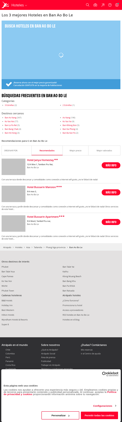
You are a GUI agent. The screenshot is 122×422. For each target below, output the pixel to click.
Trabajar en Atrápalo (50, 365)
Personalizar (60, 415)
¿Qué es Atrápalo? (49, 349)
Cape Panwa (7, 276)
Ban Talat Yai (68, 266)
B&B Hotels (7, 300)
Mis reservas (87, 350)
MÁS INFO (111, 165)
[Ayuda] (110, 5)
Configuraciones (102, 405)
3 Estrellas (9, 105)
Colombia (10, 353)
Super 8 (5, 324)
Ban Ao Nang (10, 117)
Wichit (4, 285)
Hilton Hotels (8, 314)
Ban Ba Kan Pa (69, 133)
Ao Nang (66, 117)
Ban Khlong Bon (70, 125)
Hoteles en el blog (71, 319)
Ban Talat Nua (8, 271)
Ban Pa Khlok (69, 285)
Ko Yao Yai (67, 121)
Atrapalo (7, 247)
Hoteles (18, 247)
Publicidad (46, 361)
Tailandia (38, 247)
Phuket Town (8, 290)
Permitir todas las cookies (99, 415)
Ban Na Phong (69, 129)
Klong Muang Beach (72, 276)
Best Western (8, 310)
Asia (28, 247)
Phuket (5, 266)
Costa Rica (10, 365)
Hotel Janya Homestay (40, 160)
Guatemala (11, 368)
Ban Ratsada (68, 290)
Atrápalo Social (48, 353)
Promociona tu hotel (72, 305)
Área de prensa (48, 357)
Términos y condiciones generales (57, 368)
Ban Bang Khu (69, 281)
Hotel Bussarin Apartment (43, 216)
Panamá (9, 361)
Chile (8, 349)
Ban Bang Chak (11, 129)
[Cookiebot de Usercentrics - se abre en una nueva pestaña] (104, 374)
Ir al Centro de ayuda (91, 353)
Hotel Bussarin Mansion (41, 187)
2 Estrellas (67, 105)
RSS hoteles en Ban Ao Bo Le (76, 314)
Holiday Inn (7, 305)
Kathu (65, 271)
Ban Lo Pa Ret (11, 125)
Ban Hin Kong (11, 133)
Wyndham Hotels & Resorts (15, 319)
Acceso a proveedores (73, 310)
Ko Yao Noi (9, 121)
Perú (8, 357)
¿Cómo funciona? (71, 300)
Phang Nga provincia (55, 247)
